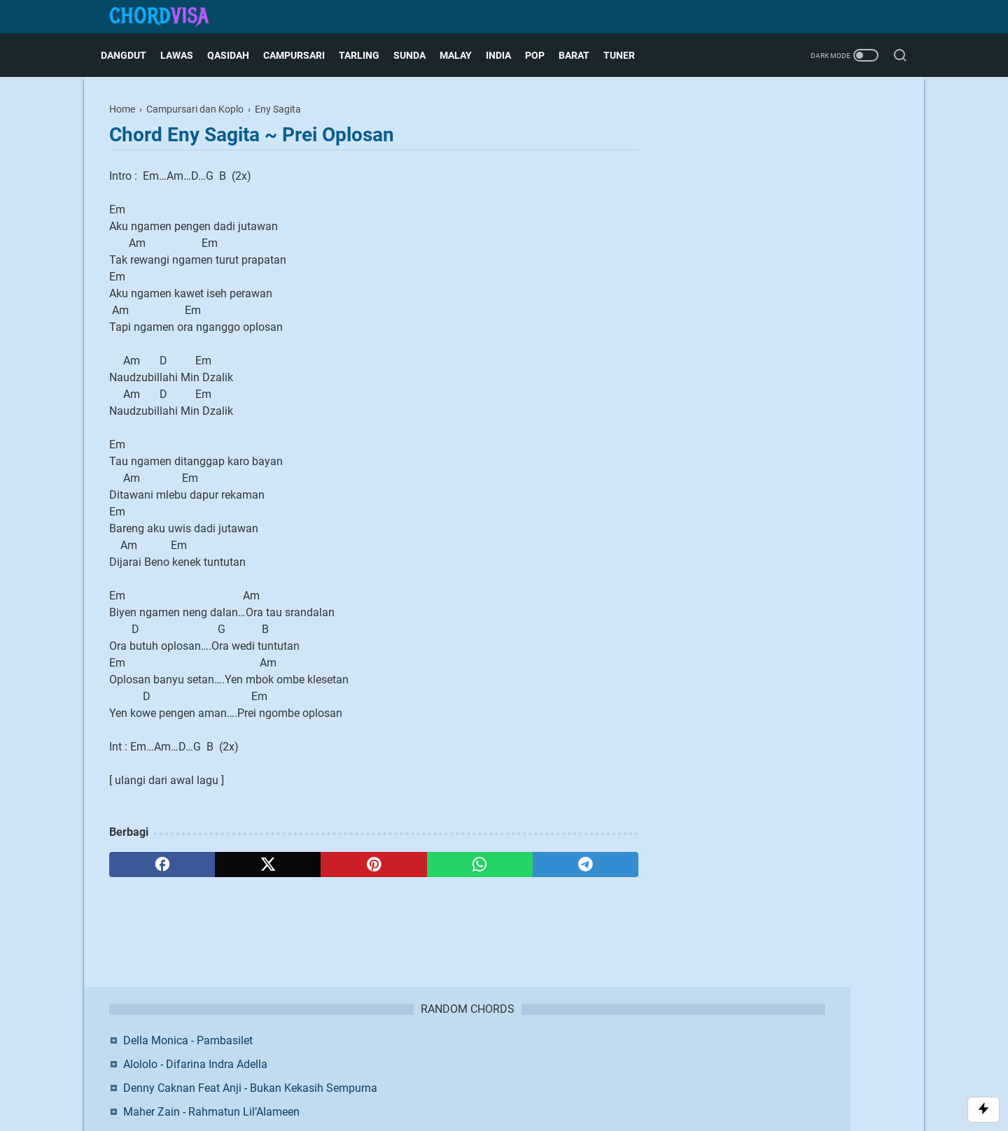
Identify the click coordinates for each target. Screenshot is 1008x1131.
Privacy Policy (549, 1054)
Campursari (302, 55)
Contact (437, 1054)
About (397, 1054)
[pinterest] (373, 864)
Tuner (627, 55)
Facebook (754, 407)
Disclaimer (487, 1054)
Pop (543, 55)
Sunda (418, 55)
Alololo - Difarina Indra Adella (775, 162)
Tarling (367, 55)
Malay (464, 55)
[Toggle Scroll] (983, 1110)
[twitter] (268, 864)
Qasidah (237, 55)
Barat (582, 55)
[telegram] (585, 864)
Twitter (841, 407)
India (506, 55)
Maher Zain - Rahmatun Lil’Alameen (791, 227)
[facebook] (162, 864)
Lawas (185, 55)
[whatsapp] (480, 864)
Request (607, 1054)
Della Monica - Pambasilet (767, 138)
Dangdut (132, 55)
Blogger (578, 1078)
